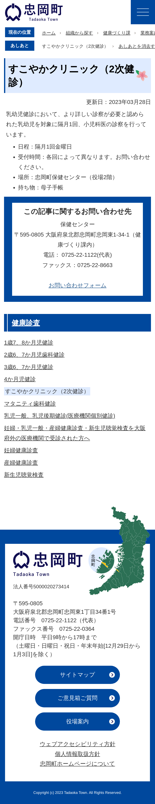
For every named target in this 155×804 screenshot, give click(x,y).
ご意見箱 (77, 698)
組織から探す (79, 32)
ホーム (49, 32)
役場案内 (77, 721)
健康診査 (26, 323)
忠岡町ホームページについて (77, 764)
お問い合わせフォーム (78, 285)
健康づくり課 (116, 32)
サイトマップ (77, 675)
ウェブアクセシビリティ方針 (77, 744)
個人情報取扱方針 (77, 754)
